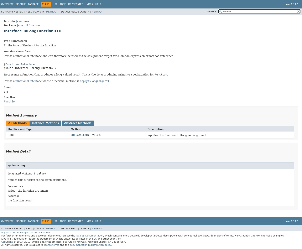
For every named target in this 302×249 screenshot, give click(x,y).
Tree (63, 4)
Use (55, 4)
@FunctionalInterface (19, 64)
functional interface (28, 81)
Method (51, 11)
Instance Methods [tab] (45, 123)
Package (33, 4)
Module (21, 4)
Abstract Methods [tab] (77, 123)
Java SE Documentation (89, 235)
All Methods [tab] (17, 123)
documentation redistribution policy (90, 245)
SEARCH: (212, 11)
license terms (51, 245)
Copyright (7, 242)
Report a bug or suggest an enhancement (25, 232)
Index (89, 4)
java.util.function (28, 25)
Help (98, 4)
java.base (22, 21)
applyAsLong (79, 134)
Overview (7, 4)
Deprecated (75, 4)
